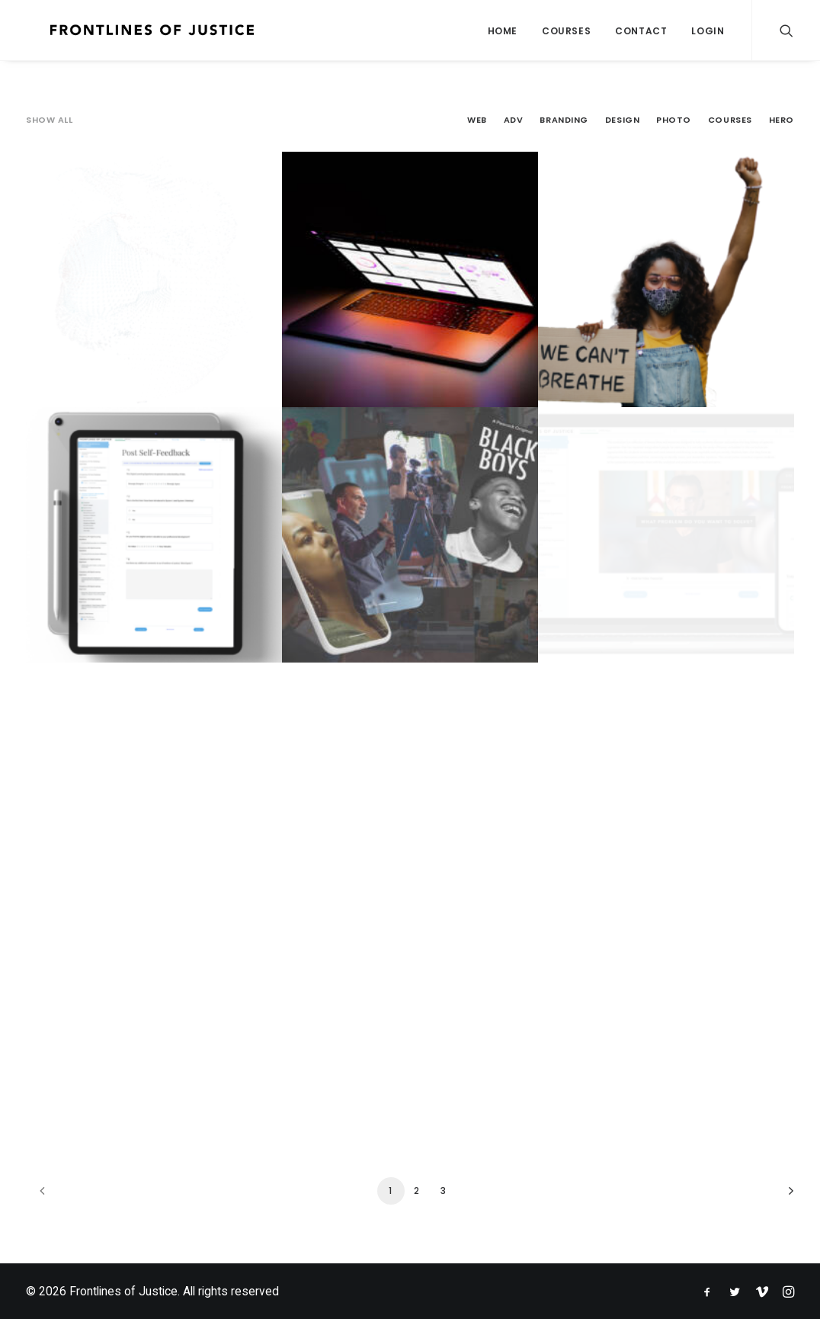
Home (502, 30)
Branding (564, 120)
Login (707, 30)
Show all (49, 120)
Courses (566, 30)
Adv (514, 120)
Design (622, 120)
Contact (641, 30)
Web (477, 120)
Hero (781, 120)
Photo (673, 120)
